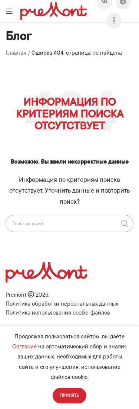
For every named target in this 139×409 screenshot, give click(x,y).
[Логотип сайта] (53, 11)
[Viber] (113, 20)
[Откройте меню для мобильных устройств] (9, 11)
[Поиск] (69, 223)
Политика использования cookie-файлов (58, 312)
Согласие (24, 346)
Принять (69, 395)
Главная (16, 53)
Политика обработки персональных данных (62, 303)
